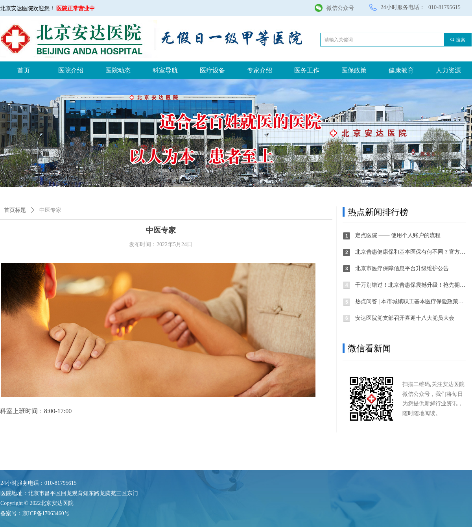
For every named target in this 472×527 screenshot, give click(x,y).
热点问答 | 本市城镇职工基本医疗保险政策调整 (410, 301)
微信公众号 (340, 8)
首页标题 (15, 210)
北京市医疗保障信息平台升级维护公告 (402, 268)
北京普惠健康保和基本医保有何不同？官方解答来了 (410, 252)
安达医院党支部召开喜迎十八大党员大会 (404, 318)
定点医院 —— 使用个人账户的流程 (398, 235)
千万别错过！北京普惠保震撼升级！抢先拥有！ (410, 285)
